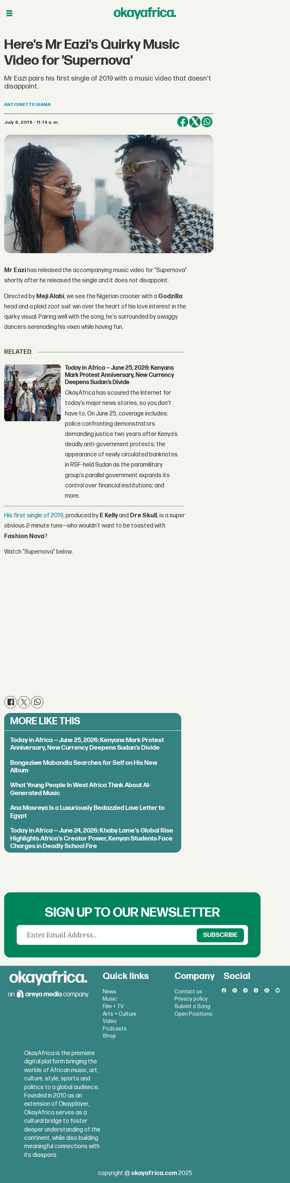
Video (110, 1021)
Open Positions (193, 1014)
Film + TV (113, 1006)
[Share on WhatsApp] (207, 122)
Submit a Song (192, 1006)
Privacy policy (191, 999)
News (109, 991)
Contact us (188, 991)
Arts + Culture (119, 1014)
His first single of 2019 (33, 515)
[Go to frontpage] (145, 13)
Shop (109, 1036)
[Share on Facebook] (182, 122)
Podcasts (115, 1029)
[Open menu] (9, 13)
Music (110, 999)
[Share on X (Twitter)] (195, 122)
